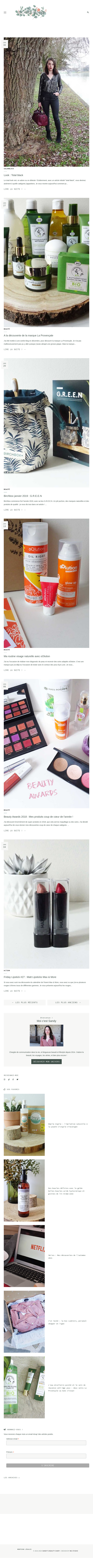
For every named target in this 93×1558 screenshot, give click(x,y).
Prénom (10, 1452)
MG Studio (74, 1551)
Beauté (7, 329)
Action (7, 970)
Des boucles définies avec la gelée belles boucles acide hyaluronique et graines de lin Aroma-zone (66, 1191)
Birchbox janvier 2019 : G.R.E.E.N (23, 496)
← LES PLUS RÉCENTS (25, 1002)
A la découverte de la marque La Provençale (28, 335)
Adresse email (12, 1439)
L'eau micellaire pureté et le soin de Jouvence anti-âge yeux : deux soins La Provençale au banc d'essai (67, 1388)
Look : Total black (13, 175)
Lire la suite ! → (15, 189)
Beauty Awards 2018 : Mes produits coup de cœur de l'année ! (38, 816)
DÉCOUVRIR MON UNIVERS (46, 1061)
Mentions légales (24, 1549)
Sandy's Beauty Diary (51, 1551)
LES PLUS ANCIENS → (68, 1002)
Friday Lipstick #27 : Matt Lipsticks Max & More (30, 977)
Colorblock (9, 169)
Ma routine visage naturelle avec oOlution (27, 656)
